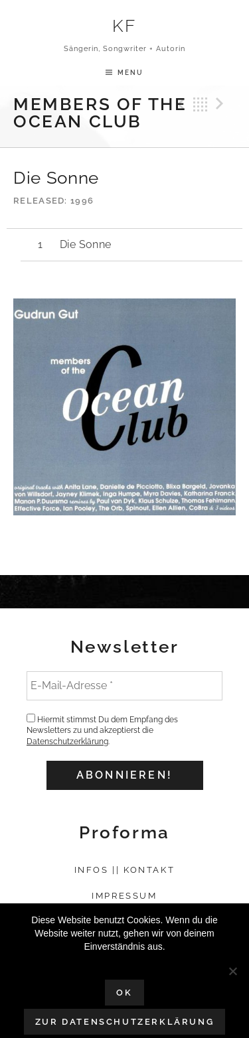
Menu (130, 72)
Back (200, 104)
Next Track (221, 104)
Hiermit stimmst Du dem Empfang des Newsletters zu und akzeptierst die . (102, 730)
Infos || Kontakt (124, 870)
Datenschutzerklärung (67, 741)
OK (124, 993)
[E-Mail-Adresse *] (124, 685)
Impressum (124, 896)
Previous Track (179, 104)
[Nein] (232, 971)
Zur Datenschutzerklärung (124, 1022)
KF (124, 25)
